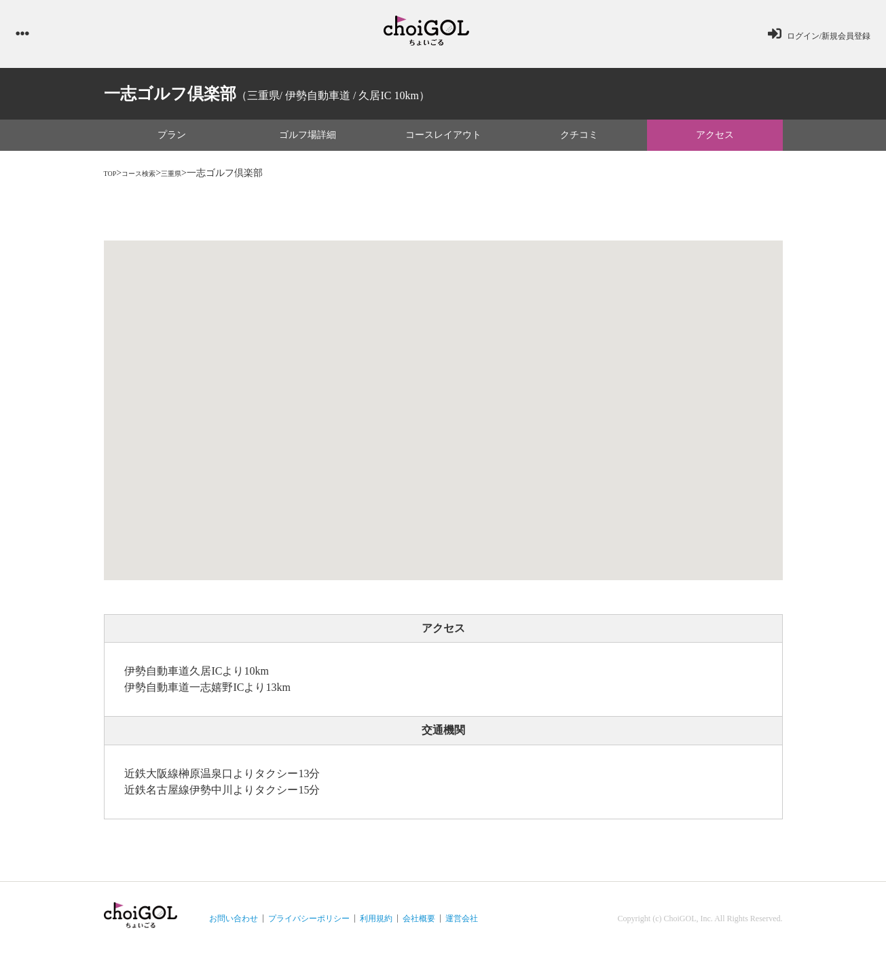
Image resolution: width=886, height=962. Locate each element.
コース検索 (150, 180)
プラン (172, 142)
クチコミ (579, 142)
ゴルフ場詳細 (307, 142)
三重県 (194, 180)
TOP (113, 180)
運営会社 (461, 925)
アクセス (715, 142)
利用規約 (376, 925)
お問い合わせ (233, 925)
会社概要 (419, 925)
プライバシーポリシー (309, 925)
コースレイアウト (443, 142)
